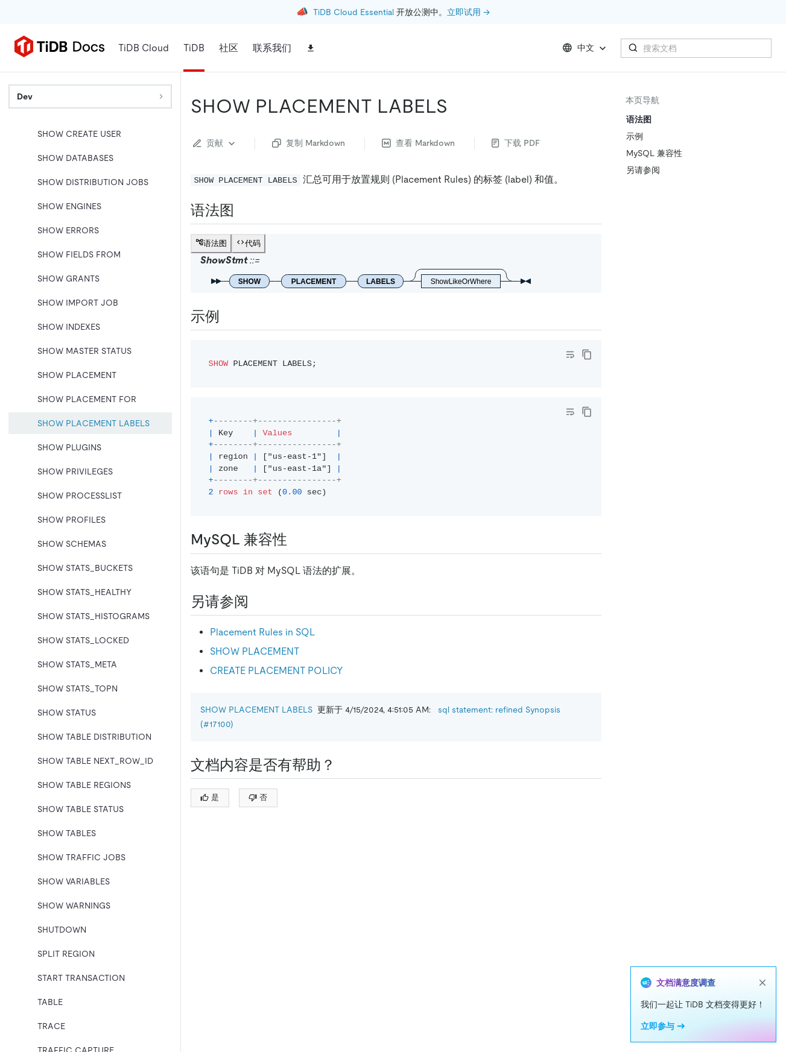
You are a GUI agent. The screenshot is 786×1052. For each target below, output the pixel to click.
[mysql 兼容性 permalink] (297, 539)
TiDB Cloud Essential (353, 12)
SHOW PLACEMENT (254, 651)
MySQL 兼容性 (654, 153)
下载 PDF (516, 143)
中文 (585, 48)
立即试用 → (468, 12)
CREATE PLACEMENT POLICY (276, 670)
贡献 (215, 143)
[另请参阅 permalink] (258, 601)
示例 (634, 136)
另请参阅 (643, 170)
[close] (762, 982)
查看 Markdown (418, 143)
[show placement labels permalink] (457, 106)
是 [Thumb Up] (209, 797)
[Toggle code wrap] (570, 354)
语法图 (638, 119)
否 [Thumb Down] (258, 797)
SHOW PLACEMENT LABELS (256, 709)
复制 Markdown (308, 143)
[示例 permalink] (229, 316)
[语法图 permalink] (243, 210)
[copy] (586, 354)
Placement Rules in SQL (262, 632)
